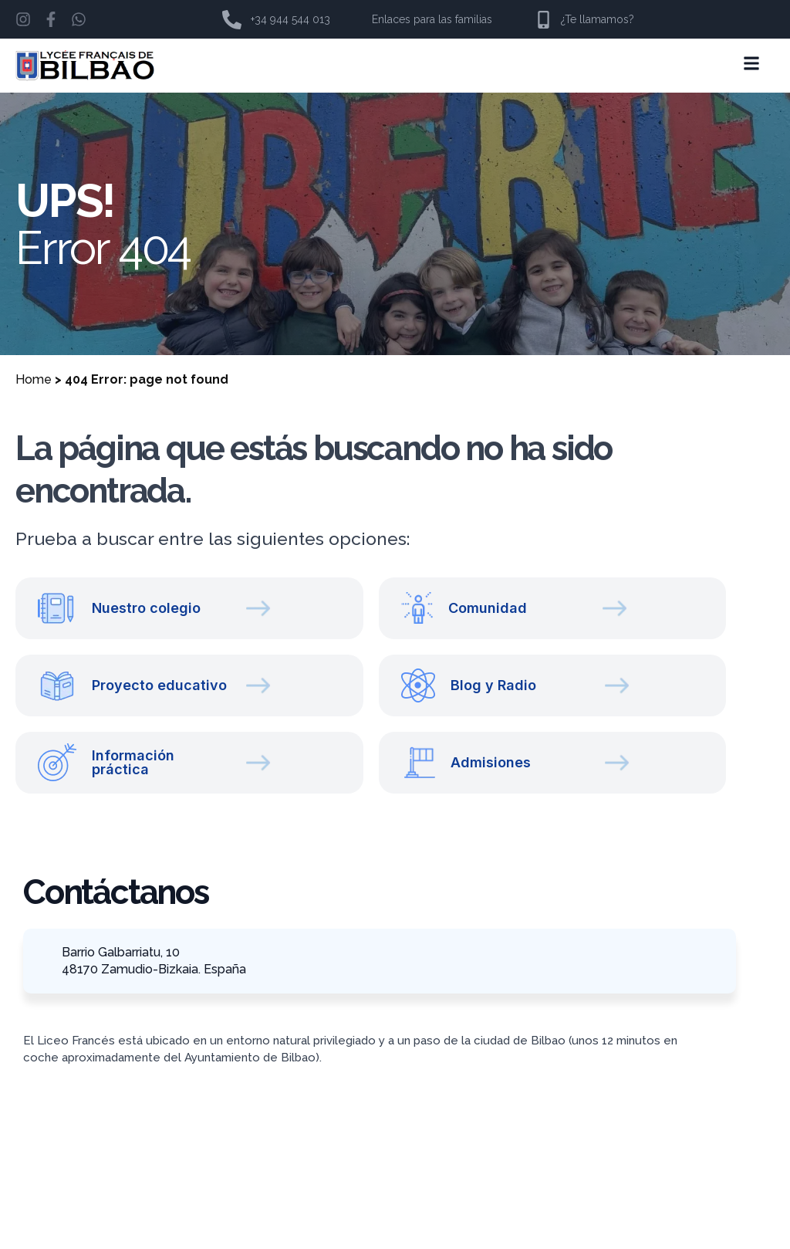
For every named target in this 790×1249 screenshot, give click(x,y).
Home (33, 379)
